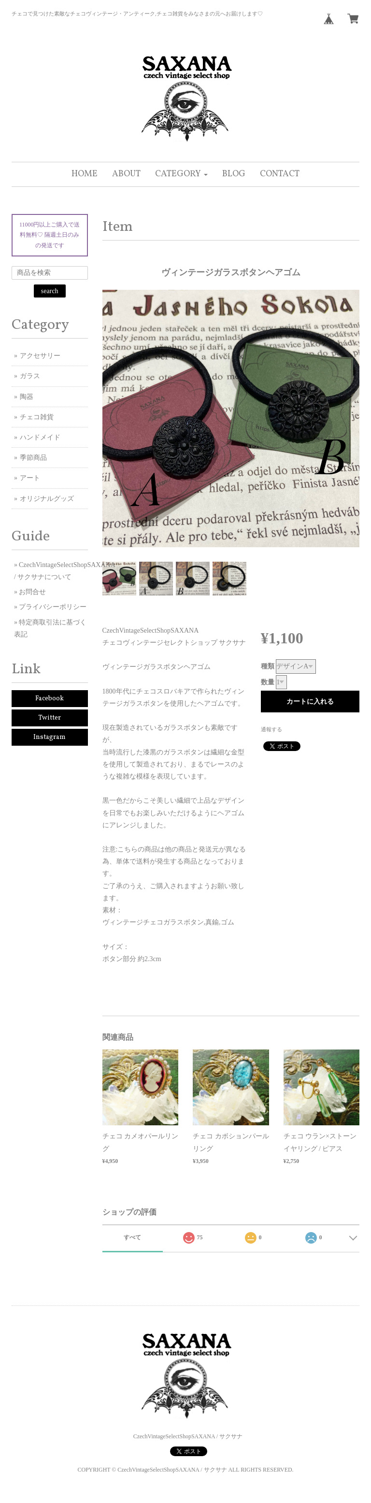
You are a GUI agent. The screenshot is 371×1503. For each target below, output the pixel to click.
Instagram (49, 737)
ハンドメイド (40, 437)
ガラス (30, 376)
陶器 (26, 396)
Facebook (49, 698)
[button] (181, 174)
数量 (267, 682)
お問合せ (32, 592)
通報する (271, 729)
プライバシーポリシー (52, 606)
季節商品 (33, 457)
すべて (132, 1237)
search (49, 291)
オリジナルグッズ (47, 498)
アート (30, 478)
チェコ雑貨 (37, 417)
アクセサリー (40, 355)
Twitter (49, 718)
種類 (267, 666)
